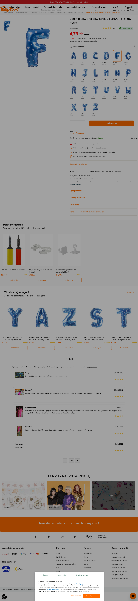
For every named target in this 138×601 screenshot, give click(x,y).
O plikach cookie (82, 575)
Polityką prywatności (82, 584)
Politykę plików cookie (53, 589)
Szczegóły (62, 575)
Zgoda (45, 575)
